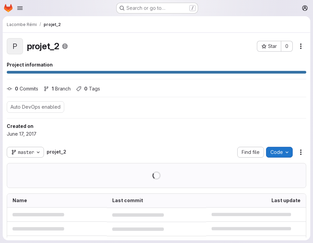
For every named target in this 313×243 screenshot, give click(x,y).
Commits (22, 88)
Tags (88, 88)
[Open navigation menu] (20, 8)
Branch (57, 88)
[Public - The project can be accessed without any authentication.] (65, 46)
